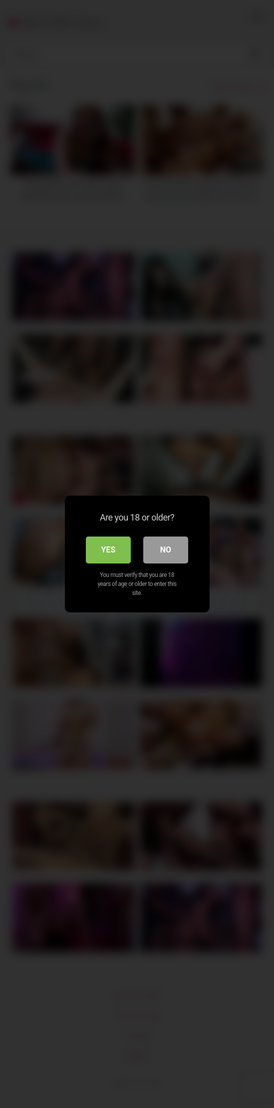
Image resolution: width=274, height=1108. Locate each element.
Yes (108, 549)
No (165, 549)
